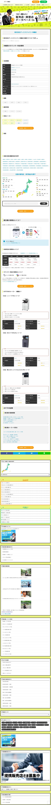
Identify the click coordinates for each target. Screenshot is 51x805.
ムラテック (25, 123)
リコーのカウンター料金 (7, 631)
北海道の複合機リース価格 (7, 694)
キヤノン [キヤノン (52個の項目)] (14, 721)
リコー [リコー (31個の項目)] (15, 723)
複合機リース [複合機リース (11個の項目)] (31, 725)
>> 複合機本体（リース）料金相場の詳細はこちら (29, 253)
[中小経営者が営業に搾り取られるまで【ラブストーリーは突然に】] (26, 594)
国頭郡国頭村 (5, 161)
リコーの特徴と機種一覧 (5, 489)
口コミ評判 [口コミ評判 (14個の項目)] (9, 725)
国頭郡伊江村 (11, 163)
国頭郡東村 (18, 161)
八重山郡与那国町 (19, 170)
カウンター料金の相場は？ (8, 421)
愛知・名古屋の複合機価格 (7, 699)
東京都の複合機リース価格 (7, 683)
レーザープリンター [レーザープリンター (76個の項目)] (22, 723)
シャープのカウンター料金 (7, 653)
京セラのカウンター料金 (7, 647)
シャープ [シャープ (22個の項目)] (32, 721)
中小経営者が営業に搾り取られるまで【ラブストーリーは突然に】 (13, 598)
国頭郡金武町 (5, 163)
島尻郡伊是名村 (26, 167)
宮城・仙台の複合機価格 (7, 696)
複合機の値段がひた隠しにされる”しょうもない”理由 (13, 416)
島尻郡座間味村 (32, 165)
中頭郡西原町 (5, 165)
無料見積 (36, 1)
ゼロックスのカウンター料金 (7, 626)
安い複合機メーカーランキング (8, 559)
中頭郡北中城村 (36, 163)
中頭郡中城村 (43, 163)
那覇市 (4, 159)
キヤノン (12, 120)
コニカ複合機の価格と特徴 (7, 639)
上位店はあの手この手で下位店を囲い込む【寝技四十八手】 (12, 588)
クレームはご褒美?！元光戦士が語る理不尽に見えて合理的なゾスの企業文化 (15, 577)
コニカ (5, 123)
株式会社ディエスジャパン (15, 67)
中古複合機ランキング (5, 519)
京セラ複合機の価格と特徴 (7, 645)
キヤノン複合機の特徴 (6, 634)
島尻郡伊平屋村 (19, 167)
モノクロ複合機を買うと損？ (7, 669)
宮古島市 (39, 159)
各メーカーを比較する (5, 482)
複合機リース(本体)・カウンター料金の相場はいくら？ (13, 418)
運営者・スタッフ (45, 4)
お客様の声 (33, 4)
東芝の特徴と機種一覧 (5, 501)
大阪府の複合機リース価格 (7, 702)
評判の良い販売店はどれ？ (7, 661)
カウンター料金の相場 (5, 510)
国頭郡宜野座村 (42, 161)
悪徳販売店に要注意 (19, 4)
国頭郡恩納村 (36, 161)
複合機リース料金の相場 (7, 795)
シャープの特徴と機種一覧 (6, 496)
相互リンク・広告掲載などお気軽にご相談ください (9, 785)
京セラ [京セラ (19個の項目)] (32, 723)
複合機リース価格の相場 (5, 512)
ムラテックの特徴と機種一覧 (6, 503)
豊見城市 (30, 159)
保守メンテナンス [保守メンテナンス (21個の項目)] (38, 723)
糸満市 (22, 159)
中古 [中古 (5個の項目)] (28, 723)
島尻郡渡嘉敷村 (25, 165)
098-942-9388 (13, 69)
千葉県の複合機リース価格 (7, 688)
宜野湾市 (8, 159)
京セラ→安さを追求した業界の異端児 (10, 441)
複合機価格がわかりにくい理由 (8, 549)
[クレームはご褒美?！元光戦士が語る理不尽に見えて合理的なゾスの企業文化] (26, 572)
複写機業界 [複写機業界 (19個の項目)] (25, 725)
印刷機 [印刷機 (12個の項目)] (4, 725)
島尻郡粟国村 (38, 165)
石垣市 (12, 159)
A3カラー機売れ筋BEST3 (7, 664)
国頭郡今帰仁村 (24, 161)
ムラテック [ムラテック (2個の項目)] (4, 723)
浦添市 (15, 159)
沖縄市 (26, 159)
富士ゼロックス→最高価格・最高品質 (10, 434)
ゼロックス (19, 120)
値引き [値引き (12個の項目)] (44, 723)
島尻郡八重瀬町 (40, 167)
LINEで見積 (43, 1)
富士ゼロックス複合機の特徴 (7, 623)
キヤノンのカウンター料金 (7, 637)
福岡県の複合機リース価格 (7, 704)
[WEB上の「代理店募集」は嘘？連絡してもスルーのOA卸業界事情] (26, 604)
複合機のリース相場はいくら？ (8, 554)
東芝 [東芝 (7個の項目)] (20, 725)
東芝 (19, 123)
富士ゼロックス (17, 395)
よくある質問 (26, 4)
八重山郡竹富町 (12, 170)
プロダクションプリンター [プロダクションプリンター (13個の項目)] (40, 721)
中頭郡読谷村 (17, 163)
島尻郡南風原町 (18, 165)
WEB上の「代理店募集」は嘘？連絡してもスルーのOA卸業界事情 (13, 609)
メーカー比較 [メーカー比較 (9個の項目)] (10, 723)
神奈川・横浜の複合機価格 (7, 691)
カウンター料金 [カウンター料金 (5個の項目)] (8, 721)
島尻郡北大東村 (12, 167)
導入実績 (38, 4)
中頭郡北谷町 (30, 163)
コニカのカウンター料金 (7, 642)
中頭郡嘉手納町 (24, 163)
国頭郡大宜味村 (12, 161)
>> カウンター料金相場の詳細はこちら (13, 242)
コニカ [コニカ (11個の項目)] (19, 721)
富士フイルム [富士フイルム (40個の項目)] (15, 725)
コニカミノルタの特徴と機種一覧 (7, 494)
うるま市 (34, 159)
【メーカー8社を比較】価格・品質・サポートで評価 (13, 431)
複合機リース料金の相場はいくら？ (10, 419)
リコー (5, 120)
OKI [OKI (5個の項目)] (3, 721)
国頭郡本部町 (30, 161)
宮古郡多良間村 (6, 170)
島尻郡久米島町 (33, 167)
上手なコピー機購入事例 (7, 666)
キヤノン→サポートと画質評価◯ (9, 437)
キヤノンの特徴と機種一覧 (6, 487)
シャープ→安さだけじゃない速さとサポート (11, 440)
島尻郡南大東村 (6, 167)
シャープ (25, 120)
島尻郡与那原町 (12, 165)
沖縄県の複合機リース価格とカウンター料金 (11, 50)
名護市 (19, 159)
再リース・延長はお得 (5, 517)
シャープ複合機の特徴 (6, 650)
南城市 (43, 159)
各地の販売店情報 (5, 680)
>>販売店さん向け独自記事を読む (7, 611)
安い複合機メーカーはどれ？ (8, 422)
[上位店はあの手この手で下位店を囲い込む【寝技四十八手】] (26, 583)
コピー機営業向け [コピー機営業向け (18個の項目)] (25, 721)
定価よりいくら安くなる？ (7, 672)
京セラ (12, 123)
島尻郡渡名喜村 (45, 165)
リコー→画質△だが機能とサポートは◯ (10, 436)
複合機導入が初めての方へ (8, 4)
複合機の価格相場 (5, 551)
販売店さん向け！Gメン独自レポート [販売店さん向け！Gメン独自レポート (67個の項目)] (41, 725)
